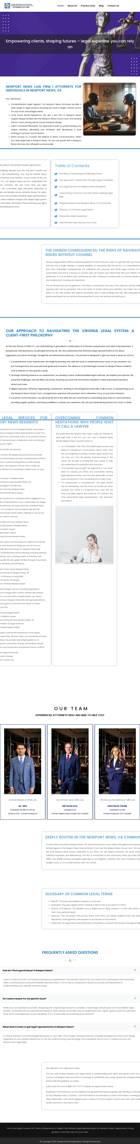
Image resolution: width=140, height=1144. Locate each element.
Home (61, 5)
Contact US (113, 5)
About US (72, 5)
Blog (101, 5)
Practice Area (88, 5)
